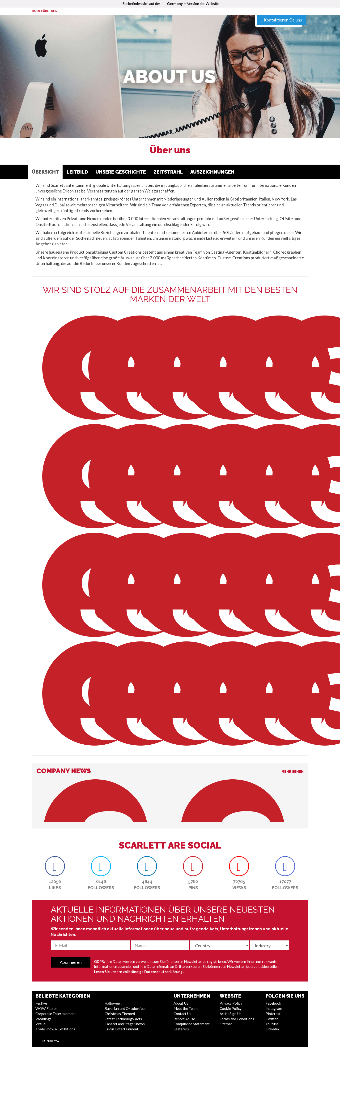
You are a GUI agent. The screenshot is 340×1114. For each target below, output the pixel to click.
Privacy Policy (231, 1003)
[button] (55, 866)
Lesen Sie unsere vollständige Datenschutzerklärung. (138, 971)
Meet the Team (186, 1008)
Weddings (43, 1019)
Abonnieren (71, 962)
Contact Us (182, 1014)
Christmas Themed (120, 1014)
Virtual (40, 1024)
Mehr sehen (292, 771)
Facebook (273, 1003)
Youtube (272, 1024)
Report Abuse (184, 1019)
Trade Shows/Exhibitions (55, 1029)
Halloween (113, 1003)
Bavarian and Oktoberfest (125, 1008)
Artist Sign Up (231, 1014)
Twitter (272, 1019)
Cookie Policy (231, 1008)
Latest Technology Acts (123, 1019)
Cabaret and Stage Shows (125, 1024)
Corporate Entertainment (55, 1014)
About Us (181, 1003)
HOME (36, 11)
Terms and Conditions (237, 1019)
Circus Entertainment (121, 1029)
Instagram (274, 1008)
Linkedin (272, 1029)
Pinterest (273, 1014)
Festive (41, 1003)
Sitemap (226, 1024)
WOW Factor (46, 1008)
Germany (176, 3)
